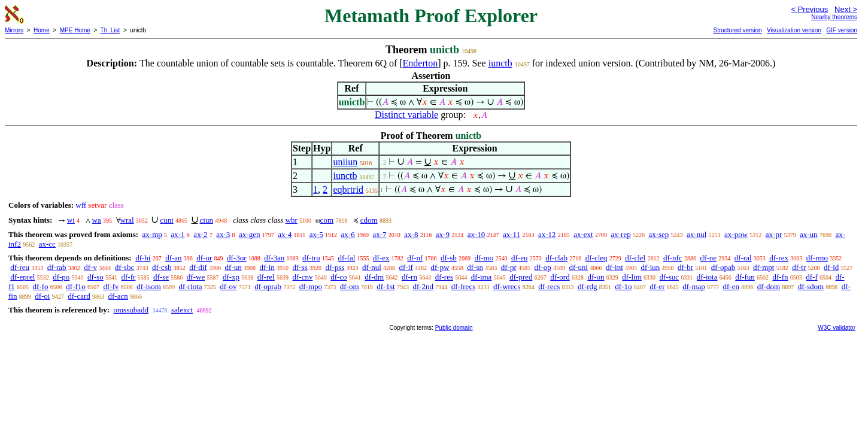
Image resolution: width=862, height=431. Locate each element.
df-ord (560, 276)
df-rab (56, 267)
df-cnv (302, 276)
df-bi (142, 257)
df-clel (635, 257)
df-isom (148, 286)
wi (71, 220)
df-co (338, 276)
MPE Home (75, 30)
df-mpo (310, 286)
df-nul (371, 267)
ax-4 (285, 234)
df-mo (483, 257)
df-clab (556, 257)
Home (42, 30)
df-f (812, 276)
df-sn (475, 267)
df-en (731, 286)
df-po (61, 276)
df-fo (40, 286)
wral (127, 220)
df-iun (650, 267)
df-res (444, 276)
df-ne (708, 257)
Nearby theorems (834, 17)
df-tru (311, 257)
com (326, 220)
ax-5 (316, 234)
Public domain (454, 327)
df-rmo (817, 257)
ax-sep (658, 234)
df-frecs (463, 286)
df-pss (335, 267)
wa (96, 220)
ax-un (809, 234)
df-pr (509, 267)
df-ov (228, 286)
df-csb (162, 267)
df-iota (707, 276)
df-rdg (587, 286)
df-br (685, 267)
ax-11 (511, 234)
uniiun (345, 162)
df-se (161, 276)
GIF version (841, 30)
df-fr (129, 276)
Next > (845, 9)
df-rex (778, 257)
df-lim (632, 276)
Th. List (110, 30)
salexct (182, 309)
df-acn (118, 296)
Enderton (420, 63)
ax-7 (379, 234)
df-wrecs (506, 286)
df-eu (519, 257)
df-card (79, 296)
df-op (542, 267)
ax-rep (620, 234)
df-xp (231, 276)
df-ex (381, 257)
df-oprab (267, 286)
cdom (369, 220)
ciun (206, 220)
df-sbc (125, 267)
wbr (292, 220)
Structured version (737, 30)
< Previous (809, 9)
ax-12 (547, 234)
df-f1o (76, 286)
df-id (831, 267)
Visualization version (794, 30)
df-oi (42, 296)
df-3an (274, 257)
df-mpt (763, 267)
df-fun (745, 276)
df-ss (300, 267)
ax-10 (476, 234)
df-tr (799, 267)
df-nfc (672, 257)
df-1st (385, 286)
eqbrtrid (348, 189)
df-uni (578, 267)
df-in (266, 267)
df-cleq (596, 257)
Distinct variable (406, 115)
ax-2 (200, 234)
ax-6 (348, 234)
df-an (173, 257)
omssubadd (130, 309)
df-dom (768, 286)
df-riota (190, 286)
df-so (95, 276)
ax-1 (178, 234)
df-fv (111, 286)
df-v (90, 267)
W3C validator (836, 327)
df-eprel (22, 276)
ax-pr (774, 234)
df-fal (346, 257)
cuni (166, 220)
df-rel (266, 276)
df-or (204, 257)
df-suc (669, 276)
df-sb (449, 257)
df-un (233, 267)
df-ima (481, 276)
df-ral (743, 257)
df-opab (723, 267)
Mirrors (14, 30)
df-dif (198, 267)
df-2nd (422, 286)
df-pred (520, 276)
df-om (349, 286)
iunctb (500, 63)
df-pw (439, 267)
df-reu (19, 267)
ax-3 (223, 234)
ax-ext (583, 234)
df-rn (409, 276)
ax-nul (696, 234)
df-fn (780, 276)
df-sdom (811, 286)
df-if (406, 267)
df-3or (237, 257)
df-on (595, 276)
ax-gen (249, 234)
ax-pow (736, 234)
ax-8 (411, 234)
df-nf (415, 257)
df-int (614, 267)
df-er (656, 286)
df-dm (374, 276)
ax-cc (47, 243)
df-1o (623, 286)
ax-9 (443, 234)
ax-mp (152, 234)
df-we (196, 276)
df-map (693, 286)
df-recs (549, 286)
